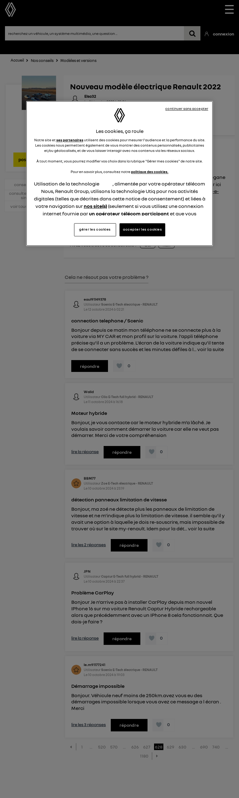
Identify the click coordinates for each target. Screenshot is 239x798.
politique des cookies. (149, 172)
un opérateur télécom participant (129, 214)
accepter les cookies (142, 229)
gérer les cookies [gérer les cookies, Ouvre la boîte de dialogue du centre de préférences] (95, 229)
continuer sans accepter (186, 108)
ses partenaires (69, 140)
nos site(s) (95, 206)
